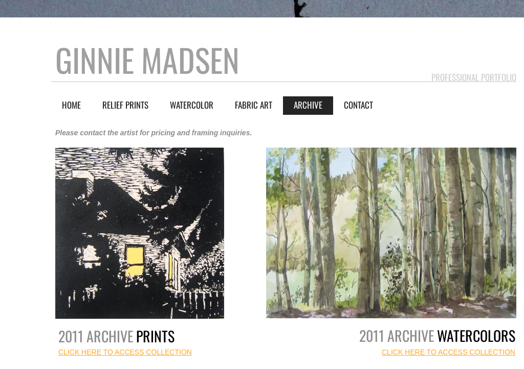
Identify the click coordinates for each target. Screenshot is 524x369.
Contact (358, 104)
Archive (308, 104)
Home (71, 104)
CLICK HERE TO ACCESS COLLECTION (448, 352)
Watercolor (191, 104)
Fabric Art (253, 104)
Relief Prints (125, 104)
